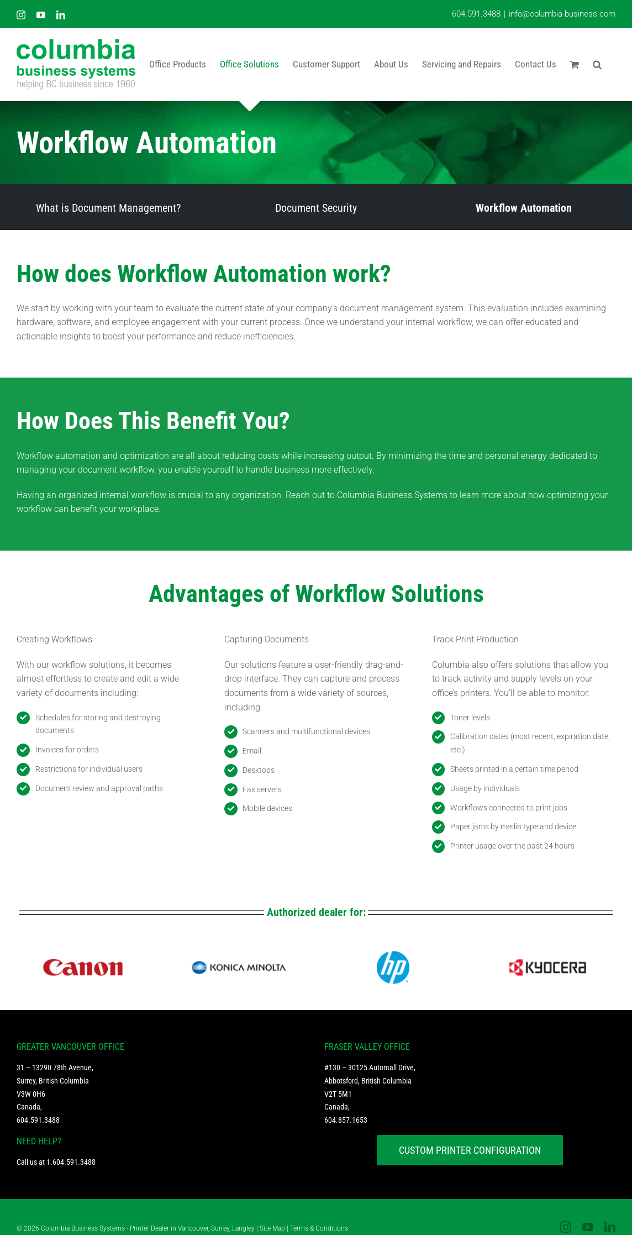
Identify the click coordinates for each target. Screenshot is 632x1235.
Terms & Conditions (319, 1228)
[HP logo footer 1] (393, 951)
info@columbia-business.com (562, 14)
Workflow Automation (524, 207)
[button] (597, 64)
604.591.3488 (476, 14)
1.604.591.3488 (71, 1162)
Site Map (272, 1228)
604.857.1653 (345, 1120)
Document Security (316, 207)
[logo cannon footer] (84, 951)
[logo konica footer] (239, 951)
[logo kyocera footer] (547, 951)
